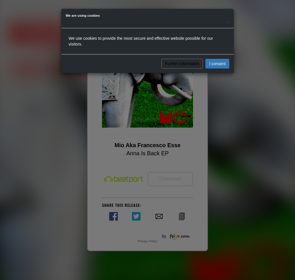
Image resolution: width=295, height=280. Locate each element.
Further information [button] (182, 63)
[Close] (227, 21)
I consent (217, 63)
